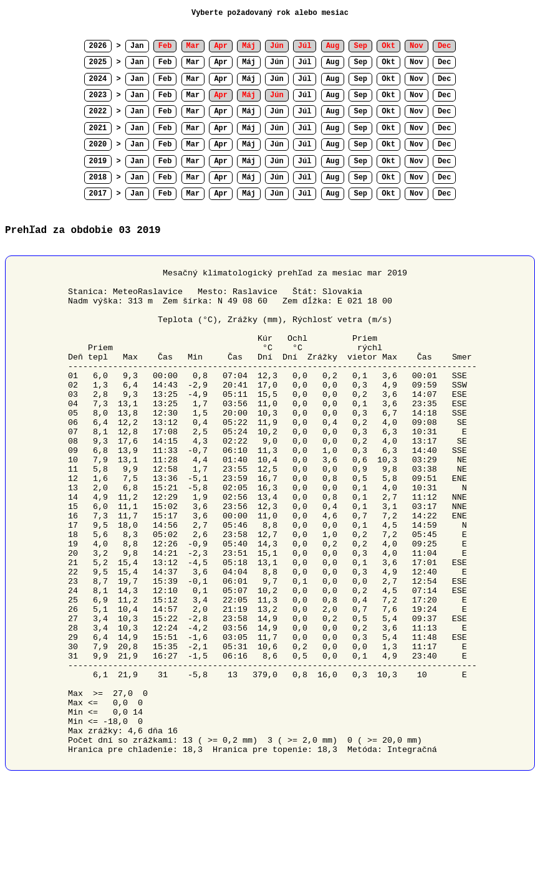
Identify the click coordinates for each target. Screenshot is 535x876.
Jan (137, 46)
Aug (333, 62)
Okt (388, 62)
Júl (305, 62)
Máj (249, 62)
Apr (221, 62)
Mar (193, 62)
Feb (165, 62)
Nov (416, 62)
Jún (277, 62)
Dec (444, 62)
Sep (360, 62)
